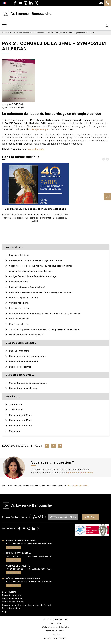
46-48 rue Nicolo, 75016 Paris (38, 569)
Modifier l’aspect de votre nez (23, 297)
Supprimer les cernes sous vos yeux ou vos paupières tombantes (40, 266)
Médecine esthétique (12, 598)
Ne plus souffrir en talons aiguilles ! (26, 335)
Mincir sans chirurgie (19, 324)
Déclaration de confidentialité (55, 627)
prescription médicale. (77, 485)
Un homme (14, 431)
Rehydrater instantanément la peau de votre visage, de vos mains (41, 292)
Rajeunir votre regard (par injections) (27, 287)
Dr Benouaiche (9, 592)
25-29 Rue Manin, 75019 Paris (38, 581)
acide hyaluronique (38, 129)
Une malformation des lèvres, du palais (28, 383)
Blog (4, 611)
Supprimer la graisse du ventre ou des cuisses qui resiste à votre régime (44, 329)
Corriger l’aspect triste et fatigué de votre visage (32, 276)
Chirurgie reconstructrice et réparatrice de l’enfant (26, 605)
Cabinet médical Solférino (21, 540)
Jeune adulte (15, 404)
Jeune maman (16, 410)
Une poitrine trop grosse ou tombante (27, 356)
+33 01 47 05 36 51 (14, 543)
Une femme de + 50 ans (20, 425)
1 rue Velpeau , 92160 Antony (38, 556)
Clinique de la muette (18, 566)
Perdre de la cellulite (19, 319)
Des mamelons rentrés (20, 367)
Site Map (55, 634)
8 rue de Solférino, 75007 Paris (38, 543)
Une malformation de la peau (23, 388)
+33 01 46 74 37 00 (14, 556)
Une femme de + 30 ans (20, 415)
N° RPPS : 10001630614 (55, 638)
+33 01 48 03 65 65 (14, 581)
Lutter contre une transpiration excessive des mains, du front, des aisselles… (46, 313)
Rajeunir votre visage (19, 255)
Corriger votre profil (18, 303)
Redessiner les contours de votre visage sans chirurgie (35, 260)
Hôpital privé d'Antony (18, 553)
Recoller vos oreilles (19, 308)
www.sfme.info (36, 149)
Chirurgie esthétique (12, 595)
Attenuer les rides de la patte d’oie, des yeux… (31, 271)
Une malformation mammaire (23, 361)
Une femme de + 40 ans (20, 420)
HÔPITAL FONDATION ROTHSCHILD (23, 578)
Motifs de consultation (13, 602)
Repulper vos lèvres (18, 282)
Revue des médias (11, 608)
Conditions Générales (56, 631)
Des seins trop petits (19, 351)
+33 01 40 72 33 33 (14, 569)
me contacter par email (80, 472)
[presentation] (103, 159)
